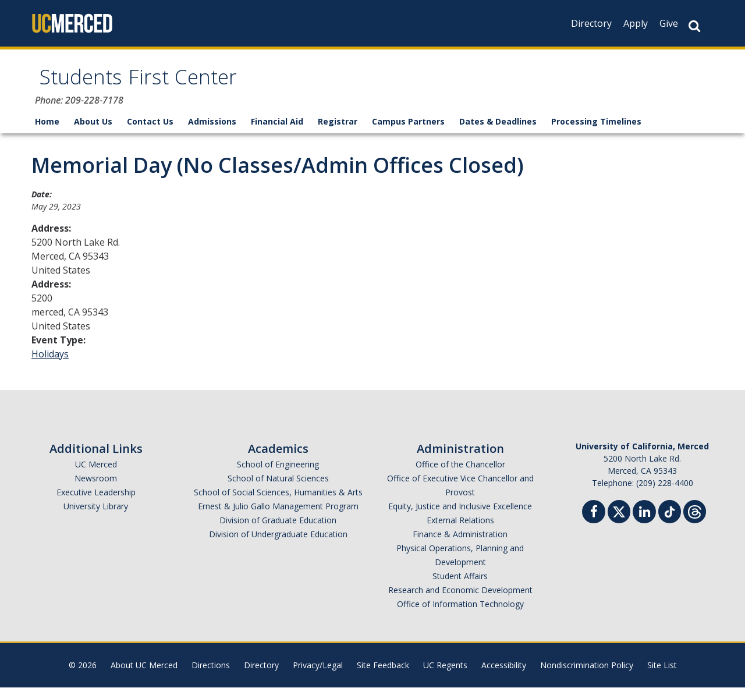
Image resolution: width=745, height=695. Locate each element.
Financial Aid (277, 128)
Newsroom (95, 485)
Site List (662, 672)
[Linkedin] (644, 520)
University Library (95, 513)
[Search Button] (694, 26)
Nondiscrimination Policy (586, 672)
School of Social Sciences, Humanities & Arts (278, 499)
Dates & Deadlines (498, 128)
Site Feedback (383, 672)
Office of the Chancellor (460, 471)
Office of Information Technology (460, 611)
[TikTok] (669, 518)
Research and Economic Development (460, 597)
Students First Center (158, 83)
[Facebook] (593, 520)
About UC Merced (144, 672)
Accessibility (503, 672)
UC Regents (445, 672)
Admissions (212, 128)
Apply (635, 23)
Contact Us (150, 128)
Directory (591, 23)
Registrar (337, 128)
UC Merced (96, 471)
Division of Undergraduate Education (278, 541)
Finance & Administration (460, 541)
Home (47, 128)
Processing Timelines (596, 128)
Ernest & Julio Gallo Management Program (278, 513)
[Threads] (694, 518)
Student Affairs (460, 583)
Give (668, 23)
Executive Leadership (96, 499)
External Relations (460, 527)
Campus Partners (408, 128)
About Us (93, 128)
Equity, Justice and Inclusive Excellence (460, 513)
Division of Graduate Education (277, 527)
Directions (210, 672)
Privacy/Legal (318, 672)
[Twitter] (619, 518)
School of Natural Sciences (278, 485)
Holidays (50, 361)
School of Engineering (278, 471)
